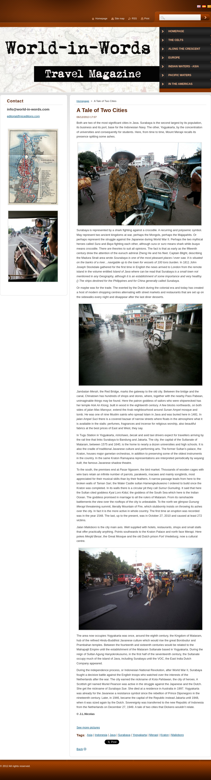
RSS (134, 18)
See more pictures (88, 727)
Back (80, 749)
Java (113, 735)
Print (146, 18)
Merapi (153, 735)
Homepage (83, 101)
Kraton (164, 735)
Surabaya (124, 735)
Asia (89, 735)
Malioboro (177, 735)
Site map (119, 18)
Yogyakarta (140, 735)
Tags (80, 735)
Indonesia (101, 735)
